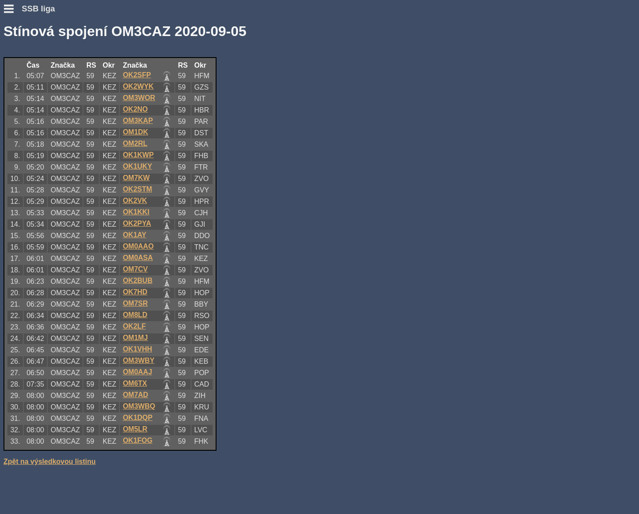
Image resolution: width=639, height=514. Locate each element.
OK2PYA (137, 223)
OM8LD (135, 315)
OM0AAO (138, 246)
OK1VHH (137, 349)
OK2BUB (138, 280)
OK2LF (134, 326)
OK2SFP (137, 75)
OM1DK (135, 132)
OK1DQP (138, 417)
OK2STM (137, 189)
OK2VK (135, 200)
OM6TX (135, 383)
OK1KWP (138, 155)
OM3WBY (139, 360)
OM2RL (135, 143)
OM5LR (135, 429)
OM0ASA (138, 257)
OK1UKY (137, 166)
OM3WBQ (139, 406)
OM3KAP (138, 120)
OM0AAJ (137, 372)
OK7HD (135, 292)
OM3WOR (139, 97)
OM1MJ (135, 337)
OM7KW (136, 177)
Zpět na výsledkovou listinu (50, 461)
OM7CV (135, 269)
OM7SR (135, 303)
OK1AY (135, 235)
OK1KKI (136, 212)
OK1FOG (138, 440)
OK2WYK (138, 86)
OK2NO (135, 109)
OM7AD (135, 394)
